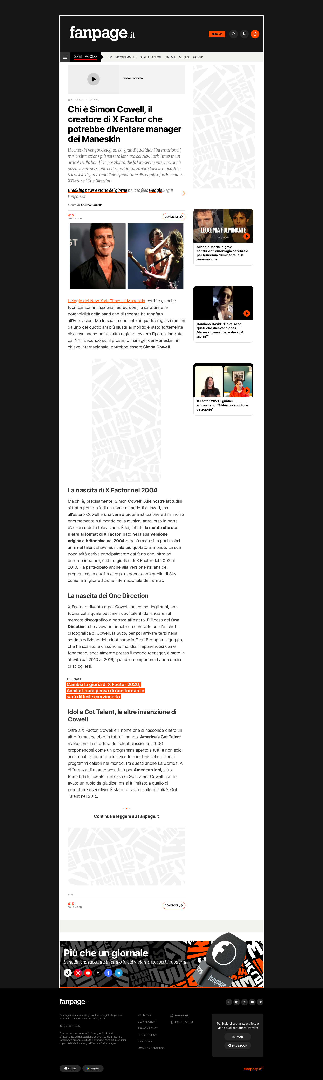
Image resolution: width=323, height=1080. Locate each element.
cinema (170, 57)
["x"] (103, 973)
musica (184, 57)
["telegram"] (126, 973)
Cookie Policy (147, 1034)
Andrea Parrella (91, 205)
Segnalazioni (147, 1021)
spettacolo (85, 56)
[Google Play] (93, 1068)
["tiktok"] (68, 973)
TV (110, 57)
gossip (198, 57)
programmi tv (126, 57)
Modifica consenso (151, 1048)
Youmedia (144, 1015)
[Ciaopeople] (253, 1069)
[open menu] (65, 57)
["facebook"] (114, 973)
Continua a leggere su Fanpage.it (126, 816)
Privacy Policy (148, 1028)
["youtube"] (91, 973)
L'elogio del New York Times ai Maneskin (106, 300)
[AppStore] (70, 1068)
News (71, 895)
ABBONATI (217, 34)
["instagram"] (80, 973)
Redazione (145, 1041)
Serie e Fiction (150, 57)
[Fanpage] (74, 1002)
